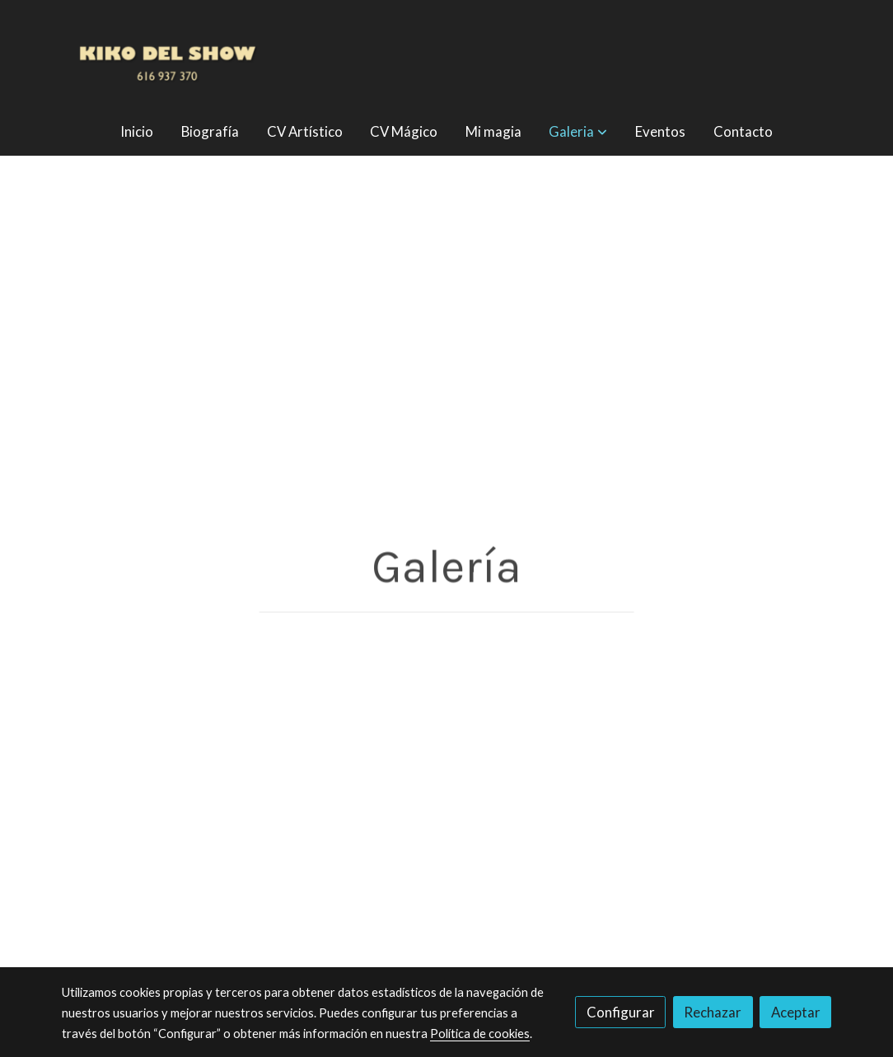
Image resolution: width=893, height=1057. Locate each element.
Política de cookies (480, 1034)
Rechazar (712, 1012)
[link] (167, 53)
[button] (578, 131)
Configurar (621, 1012)
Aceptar (796, 1012)
